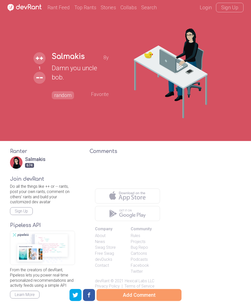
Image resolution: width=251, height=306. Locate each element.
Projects (138, 241)
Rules (135, 235)
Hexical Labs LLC (139, 280)
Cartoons (139, 253)
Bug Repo (139, 247)
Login (206, 7)
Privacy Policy (107, 286)
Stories (108, 7)
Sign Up (229, 7)
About (100, 235)
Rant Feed (59, 7)
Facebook (140, 265)
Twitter (137, 271)
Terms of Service (139, 286)
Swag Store (105, 247)
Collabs (128, 7)
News (100, 241)
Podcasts (139, 259)
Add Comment (139, 295)
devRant (102, 280)
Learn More (25, 294)
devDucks (103, 259)
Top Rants (85, 7)
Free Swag (104, 253)
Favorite (100, 94)
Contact (102, 265)
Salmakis (68, 57)
